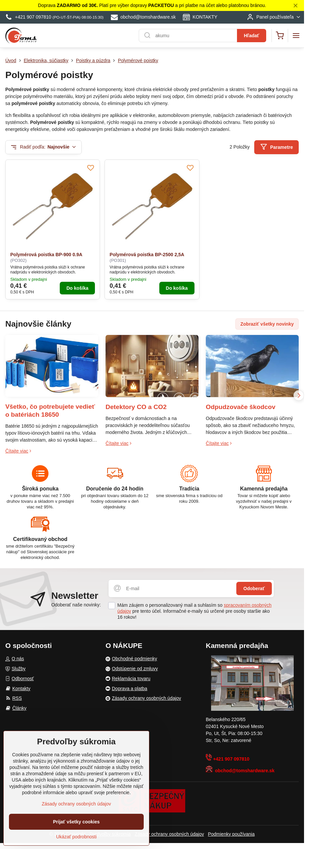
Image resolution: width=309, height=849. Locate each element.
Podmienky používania (231, 834)
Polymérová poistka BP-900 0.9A (46, 254)
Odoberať (254, 588)
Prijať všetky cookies (76, 822)
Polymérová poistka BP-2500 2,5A (147, 254)
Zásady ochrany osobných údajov (169, 834)
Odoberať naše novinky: (76, 604)
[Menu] (296, 35)
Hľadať (251, 35)
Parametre (276, 147)
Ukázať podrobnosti (76, 837)
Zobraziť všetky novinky (267, 324)
